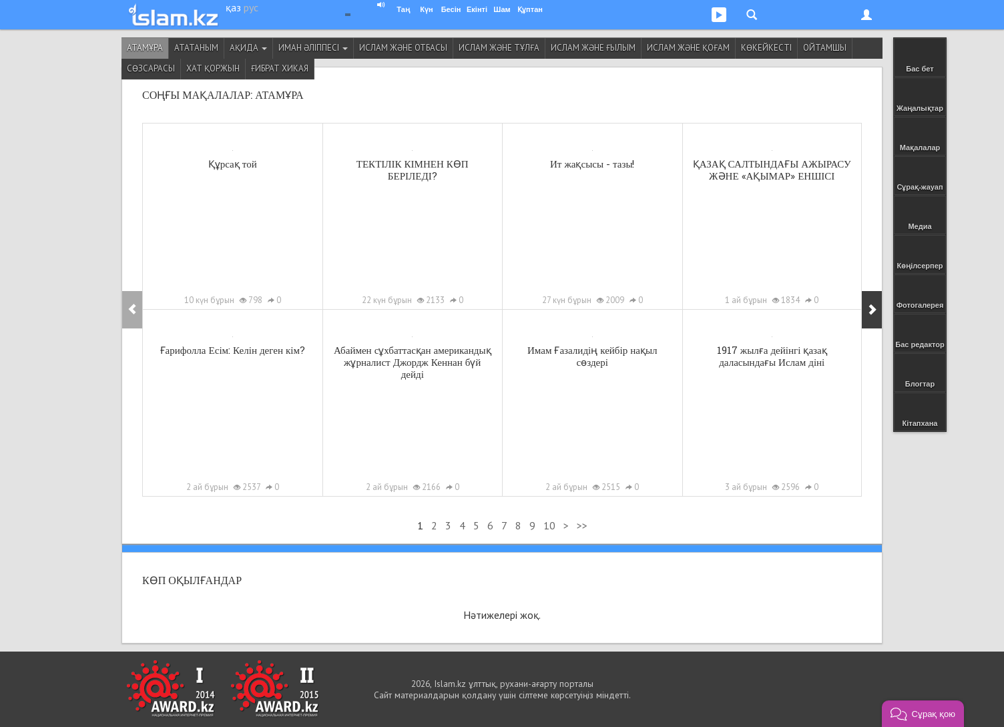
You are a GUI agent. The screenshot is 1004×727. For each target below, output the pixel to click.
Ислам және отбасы (403, 47)
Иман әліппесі (313, 47)
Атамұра (145, 47)
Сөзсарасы (151, 68)
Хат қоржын (213, 68)
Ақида (248, 47)
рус (251, 7)
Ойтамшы (824, 47)
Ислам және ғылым (593, 47)
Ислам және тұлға (499, 47)
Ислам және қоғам (688, 47)
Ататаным (196, 47)
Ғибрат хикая (279, 68)
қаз (233, 7)
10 (549, 525)
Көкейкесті (766, 47)
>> (582, 525)
